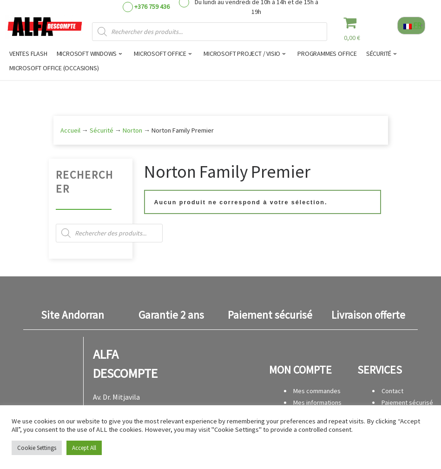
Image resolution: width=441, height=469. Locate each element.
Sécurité (101, 130)
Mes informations (317, 402)
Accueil (70, 130)
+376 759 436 (152, 6)
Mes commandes (317, 391)
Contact (392, 391)
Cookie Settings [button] (36, 448)
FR (412, 25)
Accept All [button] (84, 448)
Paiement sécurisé (407, 402)
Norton (132, 130)
